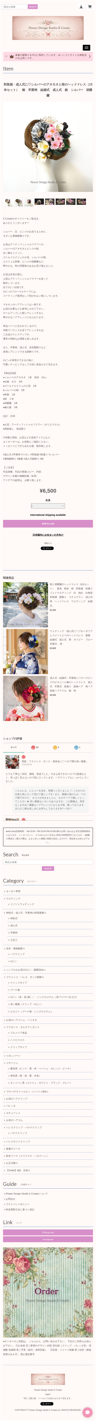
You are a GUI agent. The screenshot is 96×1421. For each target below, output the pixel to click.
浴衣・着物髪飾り (15, 948)
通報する (48, 543)
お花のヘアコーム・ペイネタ (21, 1020)
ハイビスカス (17, 1040)
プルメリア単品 (18, 1032)
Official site (48, 1232)
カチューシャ (13, 1113)
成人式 (13, 925)
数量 (48, 500)
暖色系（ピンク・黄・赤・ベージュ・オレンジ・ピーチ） (41, 1068)
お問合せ (10, 1199)
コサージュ (12, 1063)
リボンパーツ (13, 1055)
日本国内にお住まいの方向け (48, 534)
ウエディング (13, 898)
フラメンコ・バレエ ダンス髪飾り (25, 977)
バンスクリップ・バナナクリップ (24, 1127)
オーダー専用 (13, 891)
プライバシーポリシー (18, 1204)
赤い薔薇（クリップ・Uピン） (26, 1004)
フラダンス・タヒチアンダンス (22, 1027)
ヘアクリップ (17, 954)
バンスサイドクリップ (18, 1141)
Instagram (48, 1239)
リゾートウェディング (22, 904)
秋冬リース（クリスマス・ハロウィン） (27, 1156)
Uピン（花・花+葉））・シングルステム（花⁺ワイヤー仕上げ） (44, 997)
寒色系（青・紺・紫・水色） (25, 1075)
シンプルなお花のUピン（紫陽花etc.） (26, 969)
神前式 (13, 918)
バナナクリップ (18, 1133)
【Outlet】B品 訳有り (18, 1170)
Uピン (13, 961)
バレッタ (11, 1105)
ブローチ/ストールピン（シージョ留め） (28, 1091)
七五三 (13, 940)
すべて (14, 747)
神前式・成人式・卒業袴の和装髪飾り (26, 912)
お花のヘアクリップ (16, 1098)
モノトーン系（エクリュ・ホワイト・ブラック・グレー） (41, 1082)
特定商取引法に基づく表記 (20, 1209)
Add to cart (48, 523)
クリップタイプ (18, 982)
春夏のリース (13, 1148)
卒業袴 (13, 932)
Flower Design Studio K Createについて (27, 1193)
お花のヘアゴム (14, 1120)
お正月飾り (12, 1163)
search (32, 6)
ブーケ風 (15, 989)
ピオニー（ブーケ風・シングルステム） (31, 1011)
